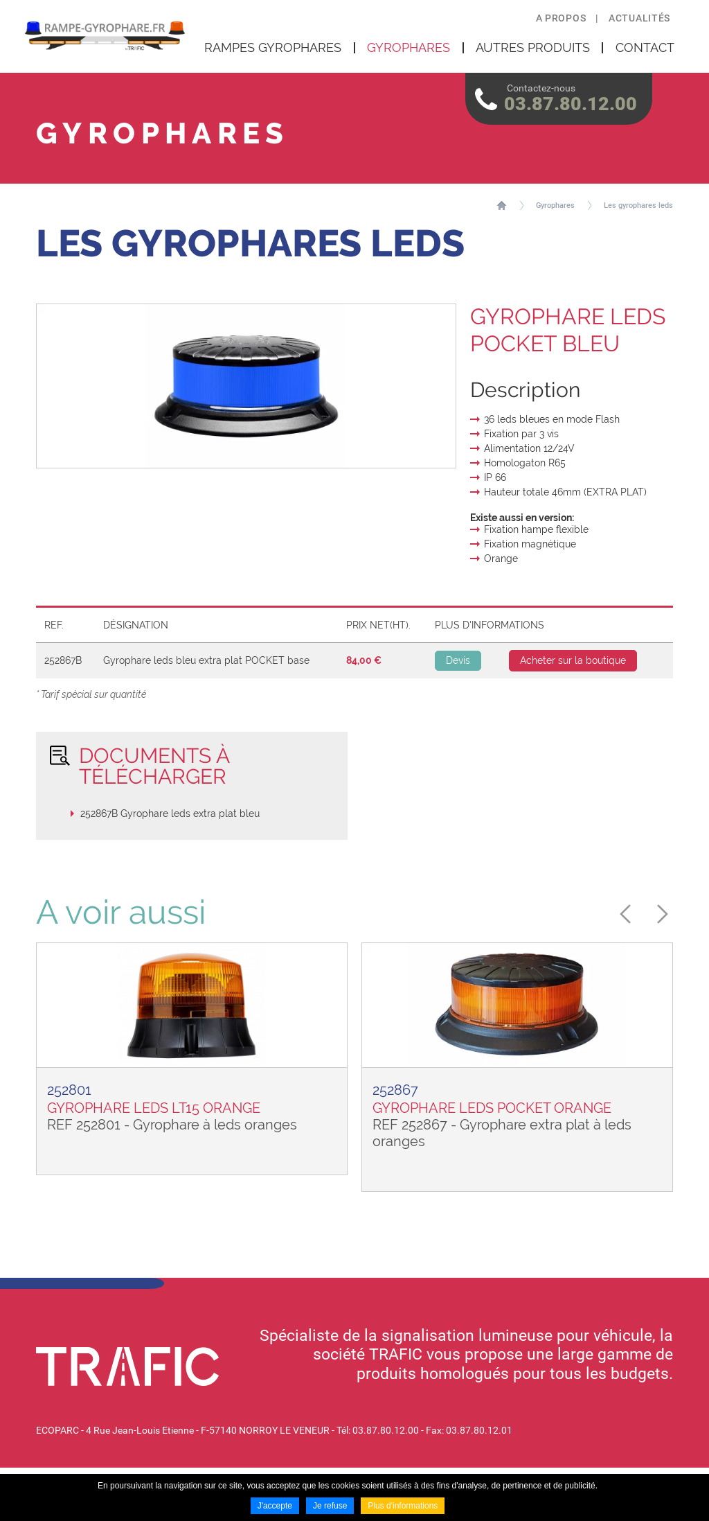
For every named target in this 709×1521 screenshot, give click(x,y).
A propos (561, 18)
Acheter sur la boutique (573, 660)
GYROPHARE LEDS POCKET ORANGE (492, 1108)
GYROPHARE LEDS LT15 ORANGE (153, 1108)
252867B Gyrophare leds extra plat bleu (170, 813)
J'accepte (275, 1506)
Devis (458, 660)
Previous (629, 914)
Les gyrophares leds (638, 205)
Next (658, 914)
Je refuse (330, 1506)
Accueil (501, 205)
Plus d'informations (403, 1506)
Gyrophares (555, 205)
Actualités (639, 18)
